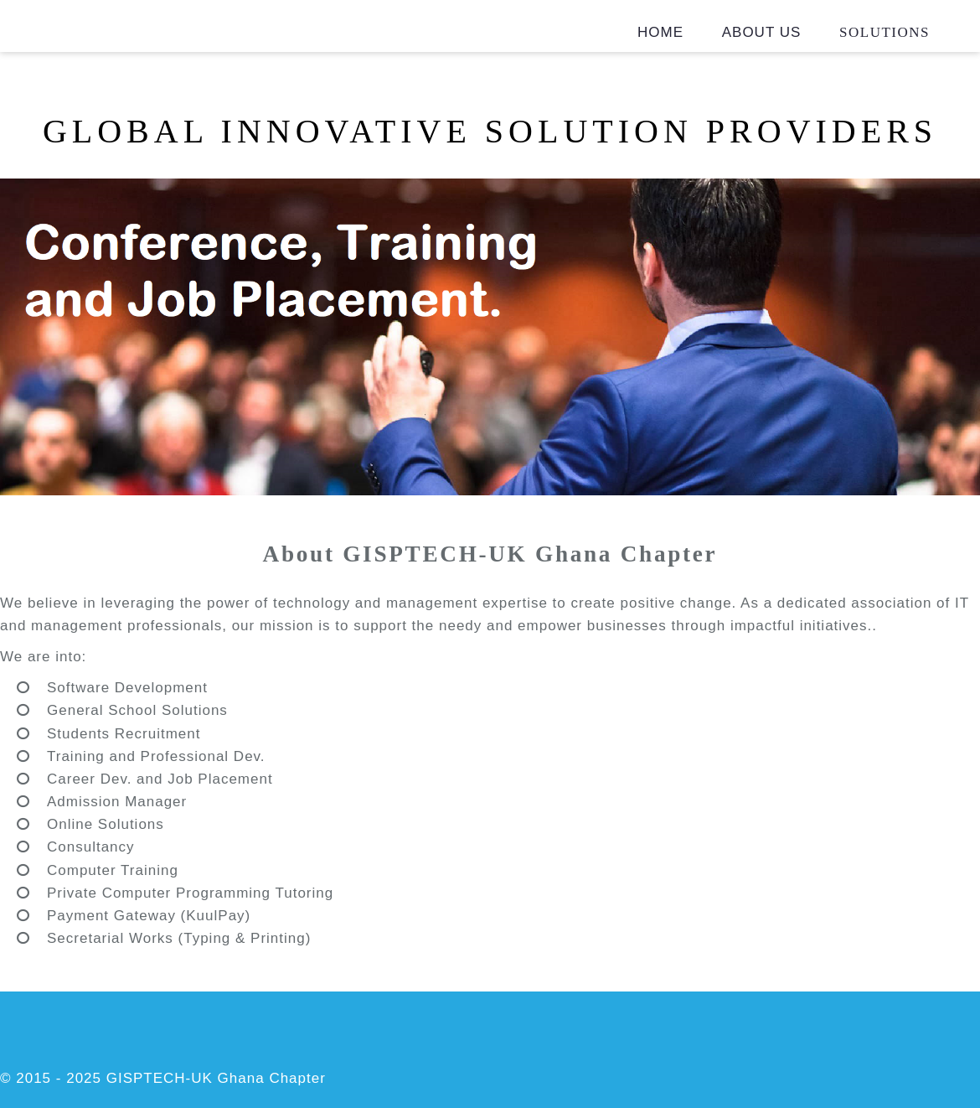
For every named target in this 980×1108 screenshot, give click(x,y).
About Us (762, 32)
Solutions (884, 32)
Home (660, 32)
